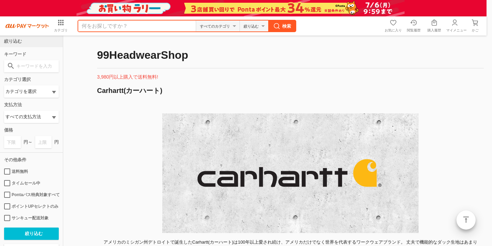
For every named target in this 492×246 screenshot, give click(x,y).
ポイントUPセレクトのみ (31, 206)
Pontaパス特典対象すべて (31, 195)
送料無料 (16, 171)
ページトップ (466, 220)
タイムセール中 (22, 183)
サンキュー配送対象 (26, 218)
